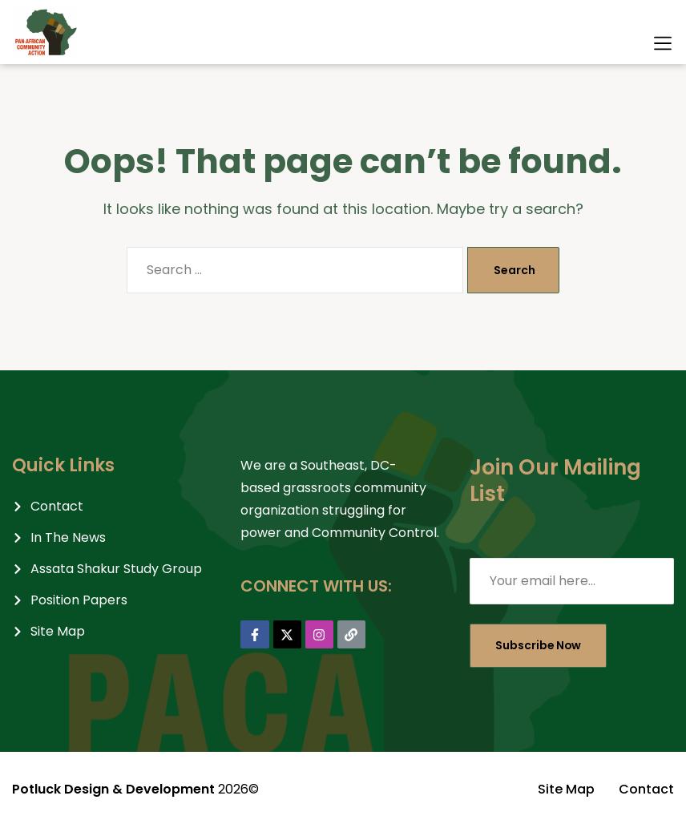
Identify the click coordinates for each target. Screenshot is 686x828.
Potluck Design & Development (113, 789)
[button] (663, 43)
